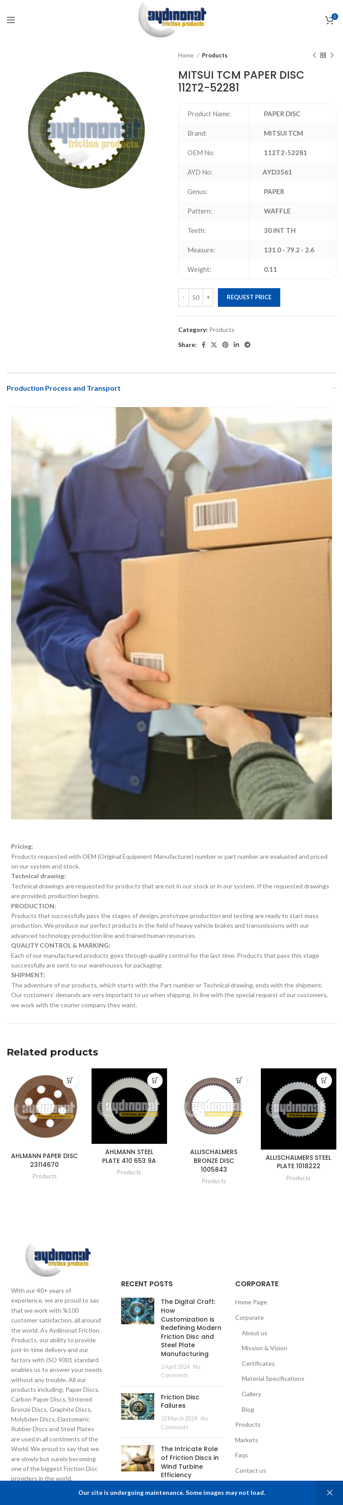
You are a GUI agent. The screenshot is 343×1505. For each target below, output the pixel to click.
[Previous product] (314, 55)
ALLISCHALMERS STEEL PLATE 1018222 (298, 1162)
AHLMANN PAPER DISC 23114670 (44, 1160)
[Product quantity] (195, 297)
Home (186, 55)
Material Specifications (273, 1378)
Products (215, 55)
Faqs (241, 1455)
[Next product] (332, 55)
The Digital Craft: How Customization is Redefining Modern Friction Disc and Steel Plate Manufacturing (191, 1327)
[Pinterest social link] (225, 345)
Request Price (249, 297)
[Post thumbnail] (137, 1338)
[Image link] (57, 1259)
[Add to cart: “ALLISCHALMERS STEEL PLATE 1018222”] (324, 1080)
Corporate (249, 1317)
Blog (248, 1409)
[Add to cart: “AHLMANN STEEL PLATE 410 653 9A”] (155, 1080)
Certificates (258, 1363)
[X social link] (214, 345)
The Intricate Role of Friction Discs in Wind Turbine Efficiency (190, 1461)
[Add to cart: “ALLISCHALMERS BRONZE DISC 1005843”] (240, 1080)
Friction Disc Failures (180, 1401)
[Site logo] (171, 19)
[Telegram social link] (247, 345)
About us (254, 1333)
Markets (246, 1440)
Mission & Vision (264, 1348)
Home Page (251, 1302)
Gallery (251, 1394)
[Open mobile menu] (11, 20)
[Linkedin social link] (236, 345)
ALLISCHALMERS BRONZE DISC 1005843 (213, 1160)
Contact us (250, 1470)
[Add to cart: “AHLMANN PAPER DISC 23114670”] (70, 1080)
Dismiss (329, 1493)
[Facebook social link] (203, 345)
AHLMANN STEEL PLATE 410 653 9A (129, 1156)
